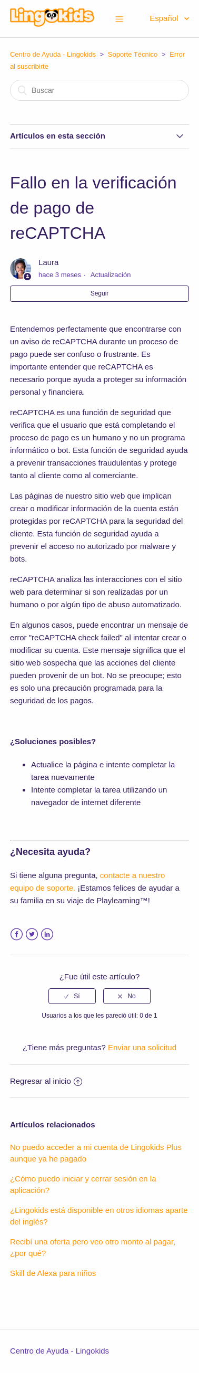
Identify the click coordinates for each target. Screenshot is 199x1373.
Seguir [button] (100, 293)
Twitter (31, 934)
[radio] (72, 996)
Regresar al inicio (46, 1080)
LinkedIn (47, 934)
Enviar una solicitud (142, 1047)
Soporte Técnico (132, 54)
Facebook (16, 934)
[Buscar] (99, 90)
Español (165, 18)
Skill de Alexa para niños (53, 1273)
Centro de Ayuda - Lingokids (53, 54)
